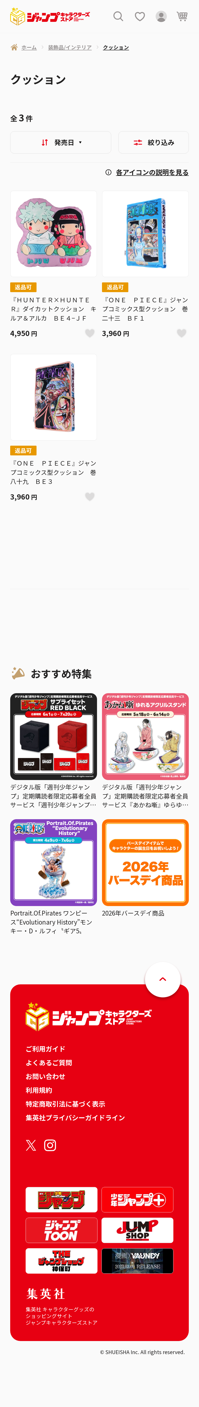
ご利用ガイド (45, 1048)
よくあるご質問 (49, 1062)
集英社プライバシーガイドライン (75, 1117)
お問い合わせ (45, 1076)
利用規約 (39, 1090)
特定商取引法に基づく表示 (65, 1103)
